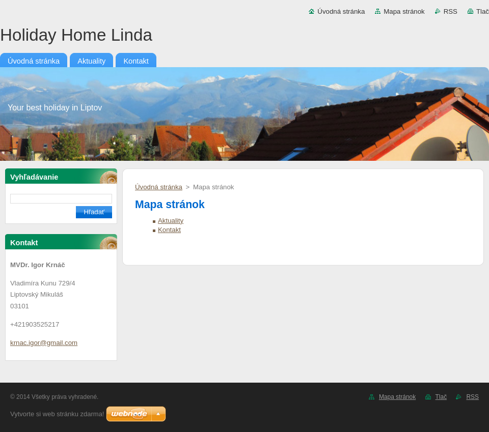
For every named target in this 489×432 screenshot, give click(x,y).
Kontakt (169, 230)
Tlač (482, 11)
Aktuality (170, 220)
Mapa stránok (404, 11)
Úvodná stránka (341, 11)
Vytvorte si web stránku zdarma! (57, 414)
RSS (450, 11)
